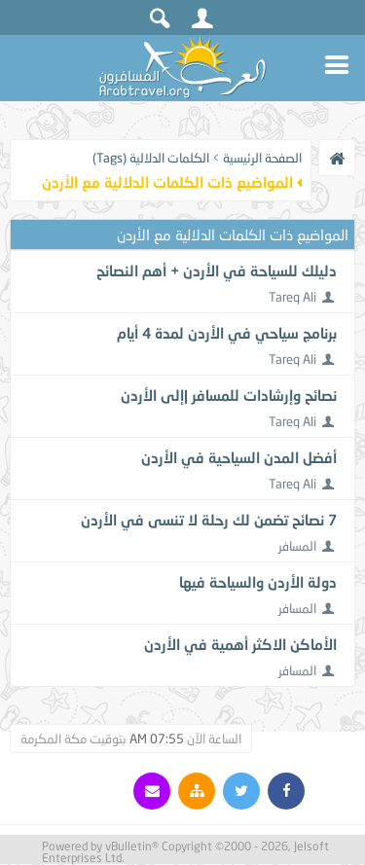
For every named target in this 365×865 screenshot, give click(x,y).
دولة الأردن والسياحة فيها (258, 582)
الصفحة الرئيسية (262, 157)
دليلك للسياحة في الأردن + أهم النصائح (216, 270)
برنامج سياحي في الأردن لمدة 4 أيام (227, 333)
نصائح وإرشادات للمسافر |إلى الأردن (229, 395)
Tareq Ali (292, 297)
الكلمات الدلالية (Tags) (150, 157)
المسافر (297, 546)
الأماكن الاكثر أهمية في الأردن (240, 644)
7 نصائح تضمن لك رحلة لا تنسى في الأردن (209, 519)
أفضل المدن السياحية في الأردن (239, 457)
